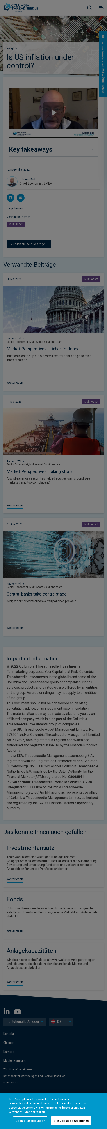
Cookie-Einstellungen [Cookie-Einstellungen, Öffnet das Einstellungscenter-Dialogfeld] (30, 1120)
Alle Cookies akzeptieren (71, 1120)
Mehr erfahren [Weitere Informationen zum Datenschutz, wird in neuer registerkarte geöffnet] (34, 1112)
